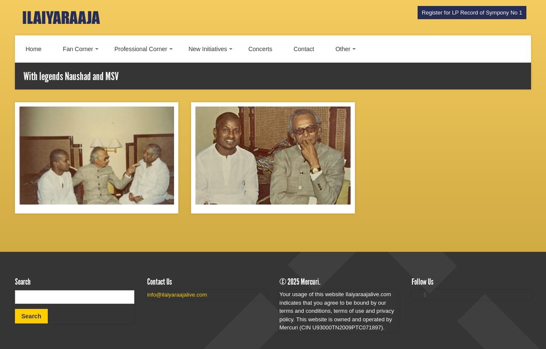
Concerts (260, 49)
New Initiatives (208, 49)
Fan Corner (78, 49)
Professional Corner (140, 49)
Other (342, 49)
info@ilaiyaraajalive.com (177, 294)
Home (33, 49)
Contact (303, 49)
